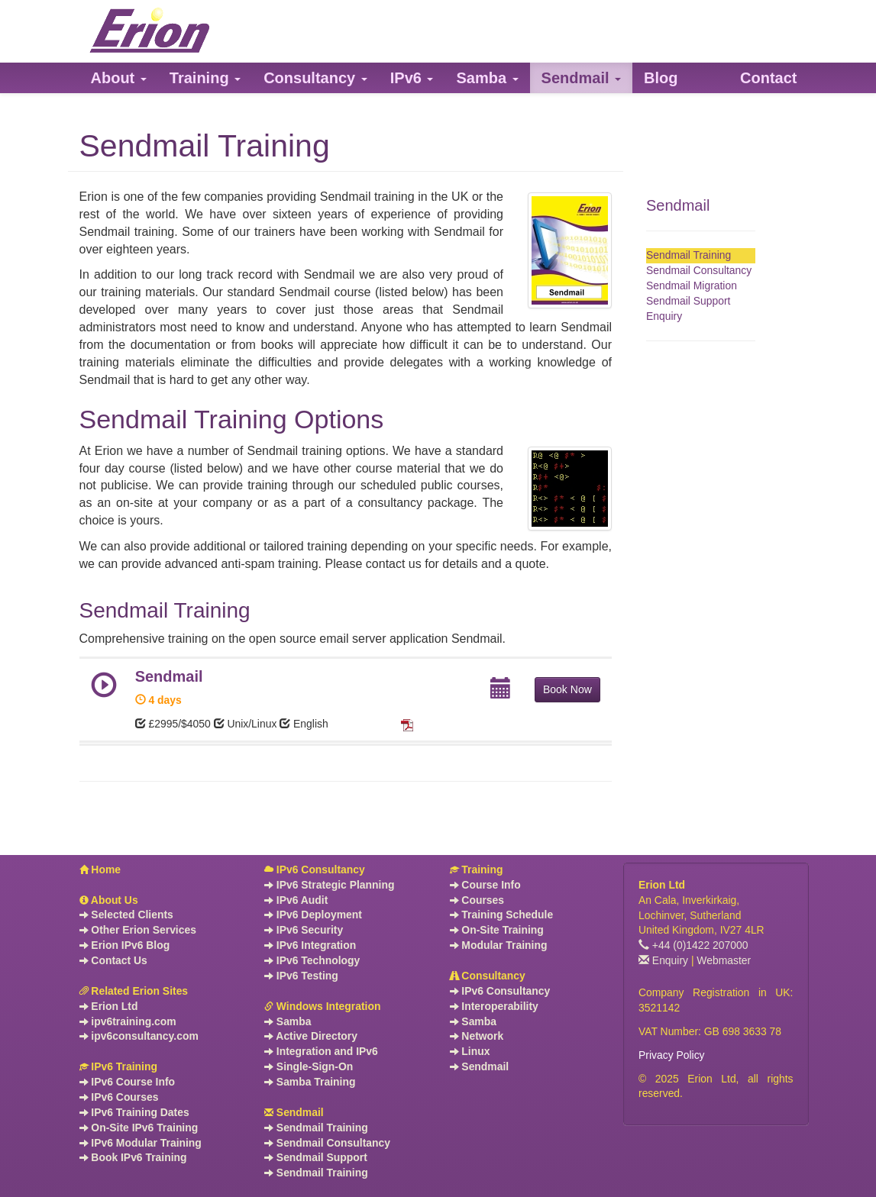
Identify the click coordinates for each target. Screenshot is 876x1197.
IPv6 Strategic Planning (329, 885)
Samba (287, 1021)
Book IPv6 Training (133, 1157)
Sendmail (678, 205)
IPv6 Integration (310, 945)
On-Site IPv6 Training (139, 1127)
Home (100, 869)
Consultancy (487, 976)
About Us (108, 900)
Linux (470, 1051)
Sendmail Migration (691, 285)
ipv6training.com (127, 1021)
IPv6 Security (303, 930)
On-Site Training (497, 930)
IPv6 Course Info (127, 1082)
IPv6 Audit (296, 900)
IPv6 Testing (301, 976)
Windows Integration (322, 1006)
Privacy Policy (671, 1055)
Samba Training (309, 1082)
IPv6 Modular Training (140, 1143)
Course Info (485, 885)
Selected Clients (126, 914)
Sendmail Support (688, 301)
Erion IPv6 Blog (124, 945)
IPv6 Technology (312, 960)
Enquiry (664, 316)
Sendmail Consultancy (699, 270)
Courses (477, 900)
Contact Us (113, 960)
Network (477, 1036)
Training (476, 869)
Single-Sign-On (308, 1066)
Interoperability (494, 1006)
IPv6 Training (118, 1066)
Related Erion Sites (134, 991)
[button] (118, 78)
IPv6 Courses (119, 1097)
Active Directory (310, 1036)
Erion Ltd (108, 1006)
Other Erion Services (137, 930)
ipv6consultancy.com (139, 1036)
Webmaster (724, 960)
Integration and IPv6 (321, 1051)
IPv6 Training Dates (134, 1112)
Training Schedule (502, 914)
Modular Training (499, 945)
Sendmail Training (688, 255)
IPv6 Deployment (313, 914)
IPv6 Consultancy (314, 869)
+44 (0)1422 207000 (693, 945)
